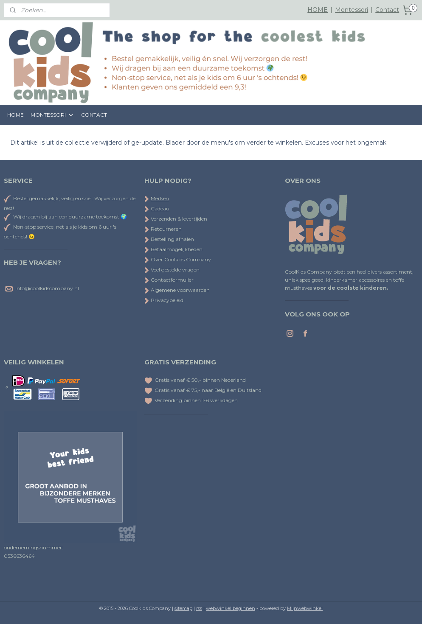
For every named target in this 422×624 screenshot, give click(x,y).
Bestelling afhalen (169, 239)
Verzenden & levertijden (179, 218)
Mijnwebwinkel (305, 608)
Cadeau (160, 208)
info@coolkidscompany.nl (47, 288)
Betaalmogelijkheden (173, 249)
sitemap (183, 608)
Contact (387, 10)
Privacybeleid (163, 300)
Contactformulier (169, 280)
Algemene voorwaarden (177, 290)
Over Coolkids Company (177, 259)
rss (199, 608)
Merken (160, 198)
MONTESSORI (52, 115)
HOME (317, 10)
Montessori (351, 10)
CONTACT (94, 115)
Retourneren (163, 229)
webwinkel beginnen (230, 608)
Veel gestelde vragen (172, 269)
